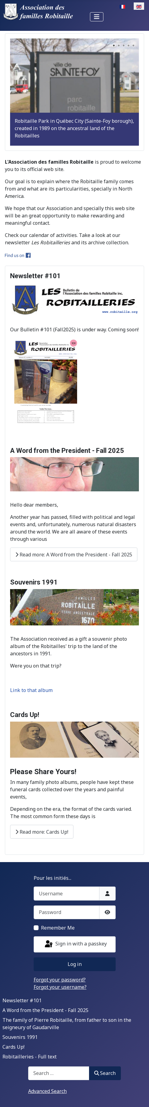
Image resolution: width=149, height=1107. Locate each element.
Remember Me (58, 927)
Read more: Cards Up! (41, 831)
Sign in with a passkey (75, 944)
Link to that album (31, 690)
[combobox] (58, 1073)
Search (105, 1073)
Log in (75, 964)
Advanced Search (47, 1091)
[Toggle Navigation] (96, 16)
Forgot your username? (60, 987)
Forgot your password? (60, 979)
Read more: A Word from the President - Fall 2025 (73, 554)
